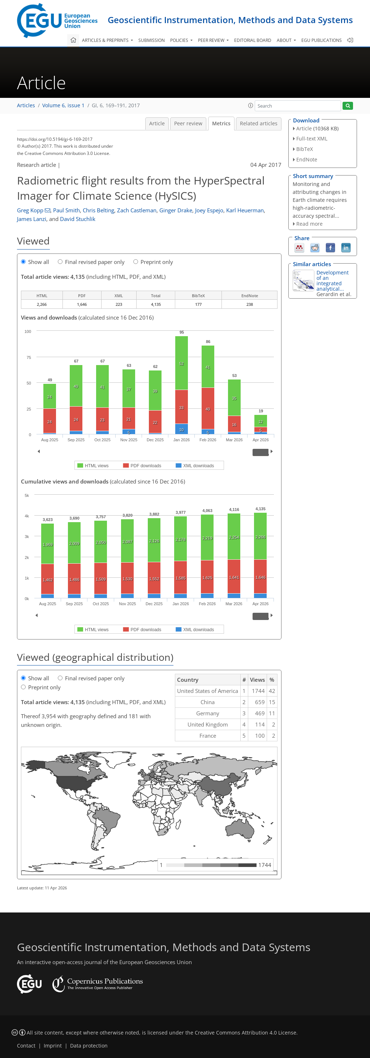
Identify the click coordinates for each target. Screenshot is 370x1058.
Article (157, 123)
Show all (35, 261)
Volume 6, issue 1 (63, 105)
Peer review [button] (211, 40)
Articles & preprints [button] (106, 40)
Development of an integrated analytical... (333, 280)
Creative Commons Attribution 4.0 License (245, 1032)
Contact (26, 1045)
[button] (250, 105)
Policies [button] (179, 40)
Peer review (188, 123)
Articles (26, 105)
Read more (309, 223)
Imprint (53, 1045)
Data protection (89, 1045)
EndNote (306, 159)
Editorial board (252, 40)
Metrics (221, 123)
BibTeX (304, 149)
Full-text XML (311, 138)
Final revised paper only (91, 261)
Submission (151, 40)
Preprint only (153, 261)
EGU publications (321, 40)
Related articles (259, 123)
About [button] (285, 40)
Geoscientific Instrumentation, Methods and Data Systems (230, 20)
